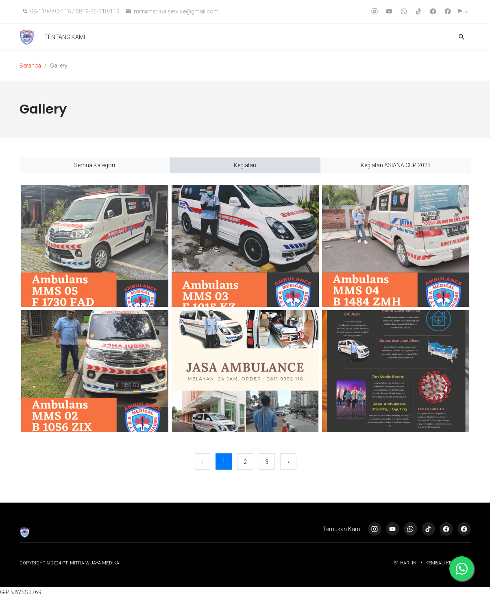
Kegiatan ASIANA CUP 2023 (396, 165)
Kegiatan (245, 165)
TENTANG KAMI (64, 37)
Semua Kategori (94, 165)
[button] (463, 11)
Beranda (30, 65)
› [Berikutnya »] (288, 462)
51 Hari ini (406, 563)
